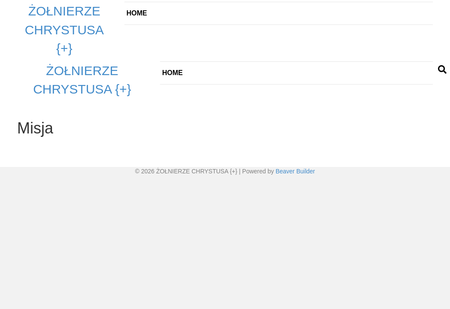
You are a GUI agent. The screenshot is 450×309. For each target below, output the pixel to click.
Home (137, 13)
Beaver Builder (295, 171)
